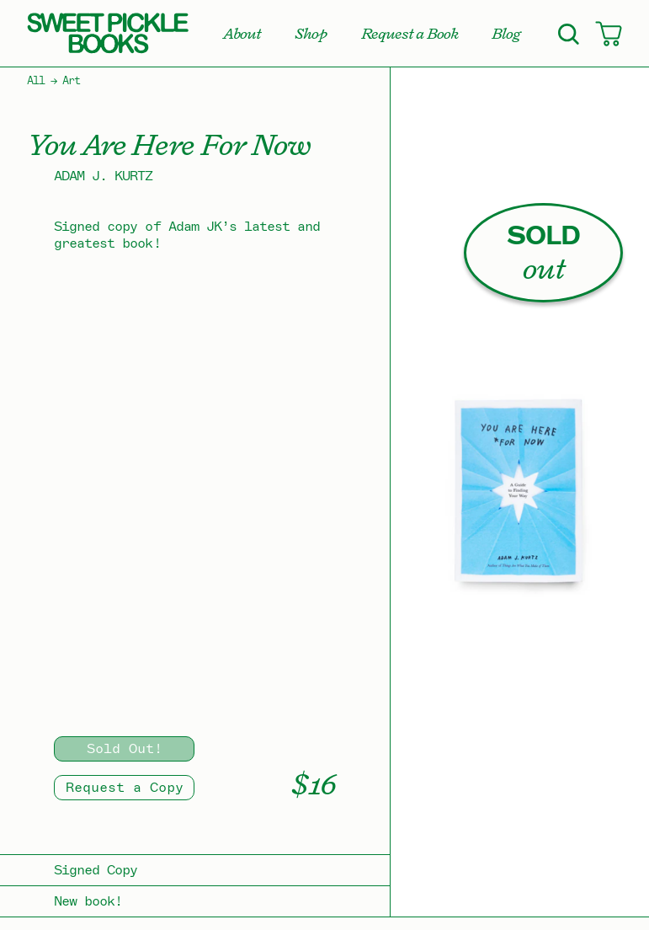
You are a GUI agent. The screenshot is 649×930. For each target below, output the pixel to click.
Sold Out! (124, 748)
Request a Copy (125, 787)
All (36, 81)
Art (71, 81)
